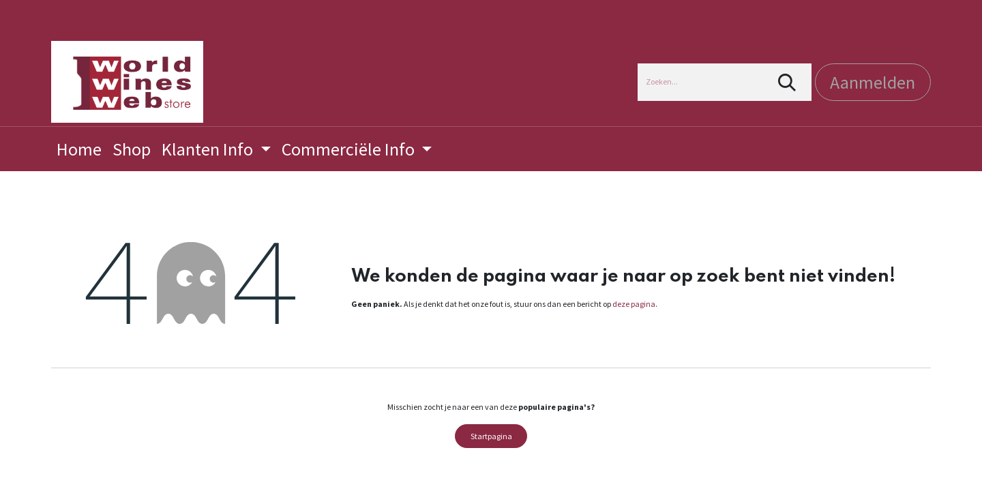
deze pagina (633, 304)
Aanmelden (872, 82)
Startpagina (491, 436)
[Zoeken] (787, 82)
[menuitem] (79, 149)
